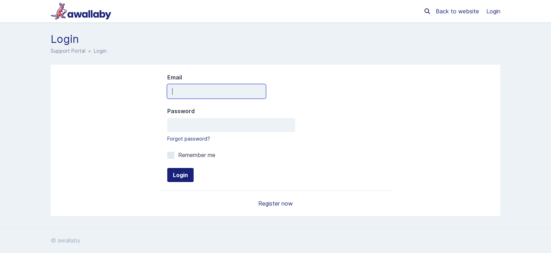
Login (493, 11)
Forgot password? (188, 139)
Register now (275, 203)
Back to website (458, 11)
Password (181, 111)
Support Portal (68, 51)
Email (174, 77)
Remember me (191, 154)
